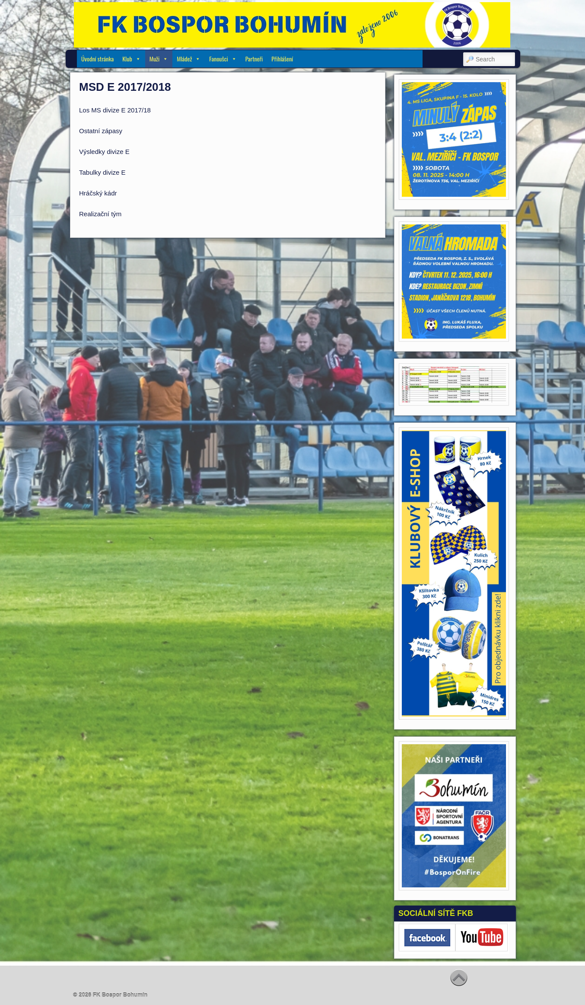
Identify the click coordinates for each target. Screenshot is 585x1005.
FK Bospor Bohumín (120, 995)
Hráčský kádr (98, 193)
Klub (131, 58)
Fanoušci (222, 58)
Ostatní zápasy (100, 130)
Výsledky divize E (104, 151)
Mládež (188, 58)
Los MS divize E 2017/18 (115, 110)
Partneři (254, 58)
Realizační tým (100, 214)
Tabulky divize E (102, 172)
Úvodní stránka (97, 58)
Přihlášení (282, 58)
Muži (158, 58)
